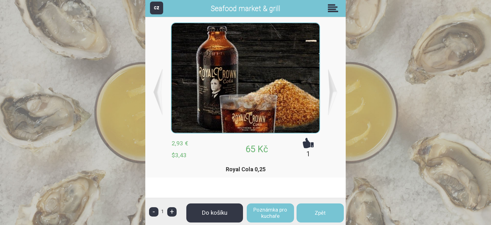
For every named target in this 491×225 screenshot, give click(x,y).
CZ (156, 7)
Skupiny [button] (334, 8)
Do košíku (214, 212)
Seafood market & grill (245, 8)
